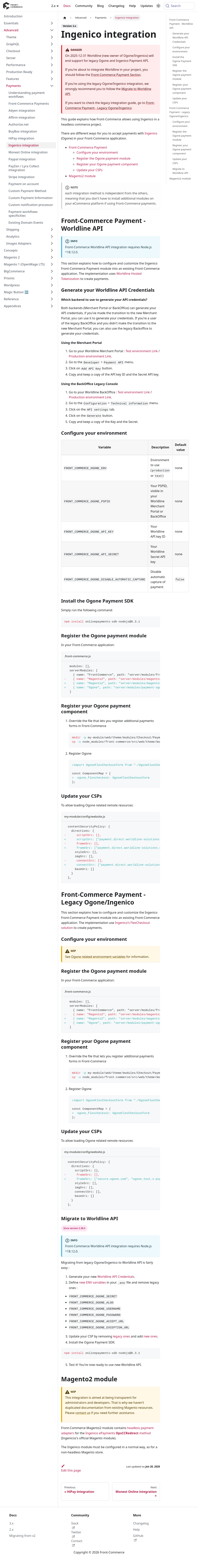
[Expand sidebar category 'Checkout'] (52, 51)
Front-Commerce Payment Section (116, 75)
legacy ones (121, 1336)
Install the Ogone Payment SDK (181, 61)
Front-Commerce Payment (88, 147)
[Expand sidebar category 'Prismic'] (52, 278)
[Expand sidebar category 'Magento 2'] (52, 257)
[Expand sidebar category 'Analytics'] (52, 236)
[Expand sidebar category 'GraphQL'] (52, 44)
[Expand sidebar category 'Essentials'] (52, 23)
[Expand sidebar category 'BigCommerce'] (52, 271)
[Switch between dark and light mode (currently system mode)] (158, 6)
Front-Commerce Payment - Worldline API (181, 24)
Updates (147, 6)
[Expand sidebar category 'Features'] (52, 79)
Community (83, 6)
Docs (67, 6)
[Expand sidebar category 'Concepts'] (52, 250)
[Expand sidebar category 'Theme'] (52, 37)
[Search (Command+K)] (179, 5)
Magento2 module (82, 176)
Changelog (116, 6)
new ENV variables (92, 1282)
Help (132, 6)
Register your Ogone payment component (107, 164)
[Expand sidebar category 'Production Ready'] (52, 72)
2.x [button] (53, 6)
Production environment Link (90, 356)
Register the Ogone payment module (103, 158)
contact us (82, 1413)
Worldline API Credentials (115, 1276)
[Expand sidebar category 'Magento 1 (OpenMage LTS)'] (52, 264)
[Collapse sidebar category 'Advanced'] (52, 30)
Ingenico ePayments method (118, 1433)
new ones (150, 1336)
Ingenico (151, 133)
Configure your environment (97, 152)
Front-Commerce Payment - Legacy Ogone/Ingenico (179, 112)
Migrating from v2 (22, 1536)
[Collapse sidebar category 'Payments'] (52, 86)
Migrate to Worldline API (180, 171)
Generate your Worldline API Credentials (180, 37)
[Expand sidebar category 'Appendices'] (52, 306)
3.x (11, 1523)
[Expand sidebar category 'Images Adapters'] (52, 243)
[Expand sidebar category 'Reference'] (52, 299)
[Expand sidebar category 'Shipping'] (52, 229)
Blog (100, 6)
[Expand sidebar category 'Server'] (52, 58)
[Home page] (64, 17)
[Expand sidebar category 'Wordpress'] (52, 285)
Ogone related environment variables (98, 957)
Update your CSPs (89, 170)
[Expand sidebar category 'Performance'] (52, 65)
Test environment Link (141, 351)
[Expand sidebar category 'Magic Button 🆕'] (52, 292)
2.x (11, 1529)
